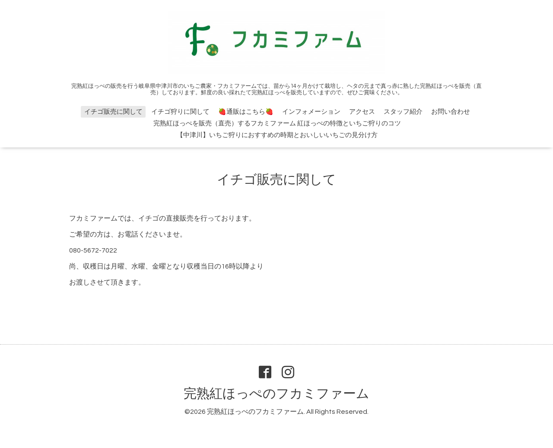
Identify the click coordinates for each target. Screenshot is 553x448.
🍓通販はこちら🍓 (245, 112)
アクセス (362, 112)
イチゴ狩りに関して (180, 112)
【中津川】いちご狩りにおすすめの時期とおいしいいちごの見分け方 (277, 135)
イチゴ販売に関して (113, 112)
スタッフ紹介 (403, 112)
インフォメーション (311, 112)
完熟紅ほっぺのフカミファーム (276, 393)
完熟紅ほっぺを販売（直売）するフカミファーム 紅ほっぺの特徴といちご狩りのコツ (277, 123)
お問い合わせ (450, 112)
